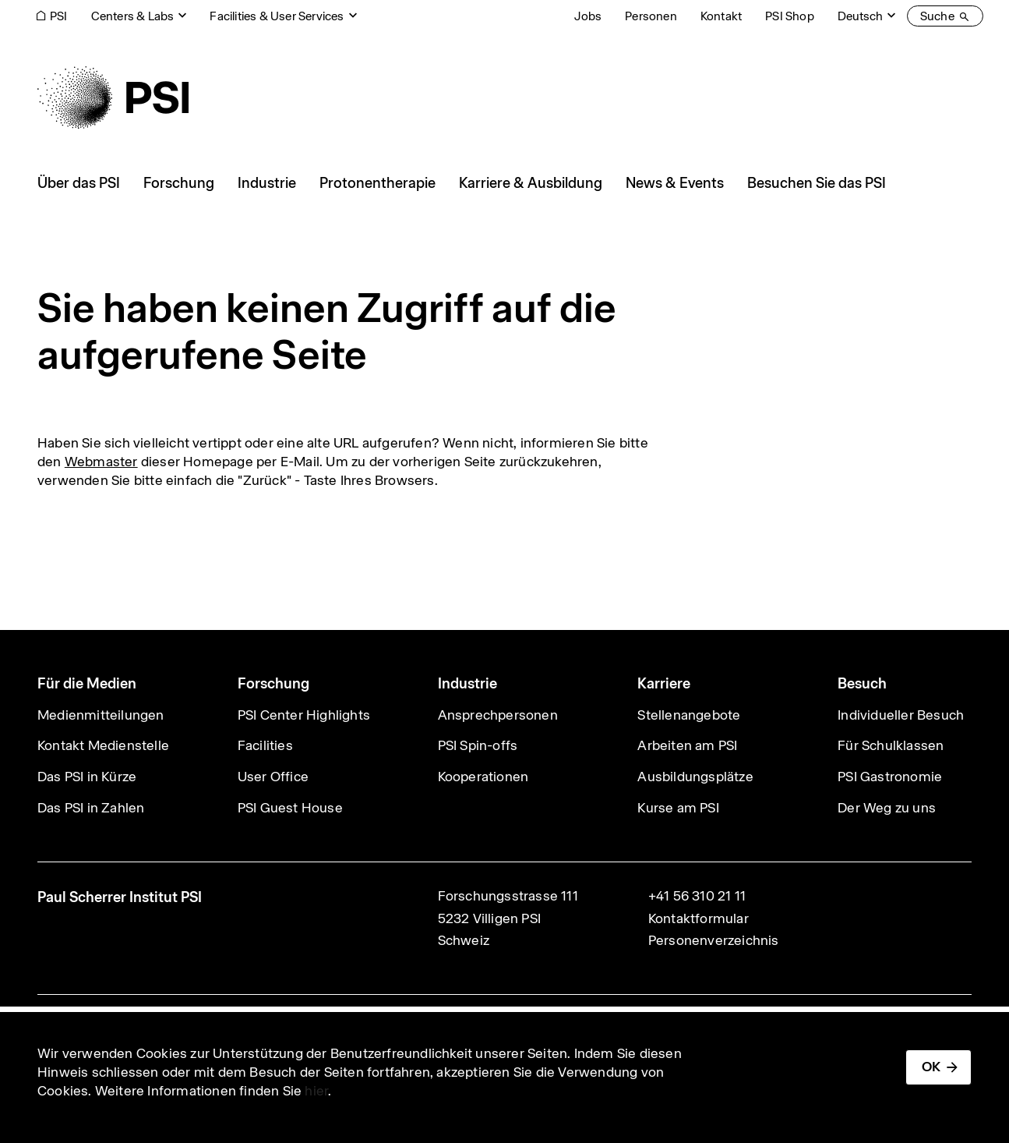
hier (316, 1091)
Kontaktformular (698, 918)
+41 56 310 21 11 (697, 896)
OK (931, 1066)
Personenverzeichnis (713, 940)
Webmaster (101, 461)
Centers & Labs (133, 16)
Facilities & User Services (277, 16)
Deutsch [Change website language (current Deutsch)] (860, 16)
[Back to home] (113, 97)
